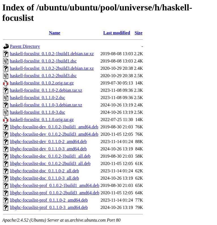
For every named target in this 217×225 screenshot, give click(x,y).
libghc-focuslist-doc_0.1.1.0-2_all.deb (44, 170)
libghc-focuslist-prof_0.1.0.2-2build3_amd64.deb (54, 192)
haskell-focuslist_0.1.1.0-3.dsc (37, 112)
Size (139, 32)
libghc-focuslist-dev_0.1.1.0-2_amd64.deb (48, 141)
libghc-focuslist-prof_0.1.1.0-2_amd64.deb (49, 200)
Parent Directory (25, 46)
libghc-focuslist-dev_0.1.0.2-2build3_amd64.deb (54, 134)
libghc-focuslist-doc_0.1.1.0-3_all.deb (44, 178)
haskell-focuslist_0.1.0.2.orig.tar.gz (42, 83)
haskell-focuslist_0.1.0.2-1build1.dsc (43, 61)
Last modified (116, 32)
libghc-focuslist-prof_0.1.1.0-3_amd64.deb (49, 207)
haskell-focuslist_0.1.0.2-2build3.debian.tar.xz (52, 68)
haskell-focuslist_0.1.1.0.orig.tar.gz (42, 119)
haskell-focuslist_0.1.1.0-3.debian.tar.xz (46, 105)
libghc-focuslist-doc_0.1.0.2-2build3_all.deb (50, 163)
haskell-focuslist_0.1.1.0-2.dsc (37, 97)
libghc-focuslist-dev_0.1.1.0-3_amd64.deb (48, 148)
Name (54, 32)
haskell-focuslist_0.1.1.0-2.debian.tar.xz (46, 90)
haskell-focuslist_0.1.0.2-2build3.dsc (43, 75)
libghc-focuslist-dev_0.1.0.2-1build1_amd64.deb (54, 126)
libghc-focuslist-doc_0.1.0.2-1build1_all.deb (50, 156)
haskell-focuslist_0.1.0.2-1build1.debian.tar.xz (52, 53)
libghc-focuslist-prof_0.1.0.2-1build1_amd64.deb (54, 185)
